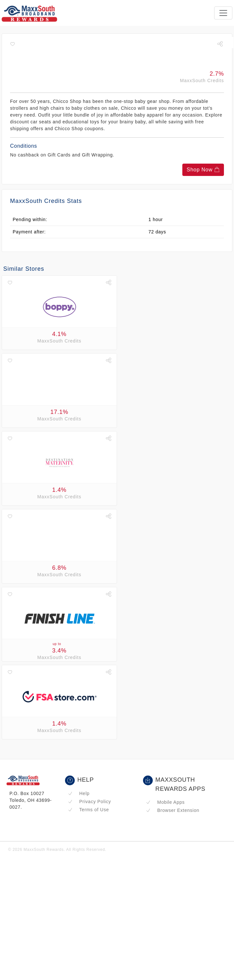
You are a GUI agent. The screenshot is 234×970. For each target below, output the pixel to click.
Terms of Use (88, 809)
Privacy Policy (89, 801)
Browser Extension (172, 810)
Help (79, 793)
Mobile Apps (165, 802)
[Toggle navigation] (223, 12)
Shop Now (203, 169)
